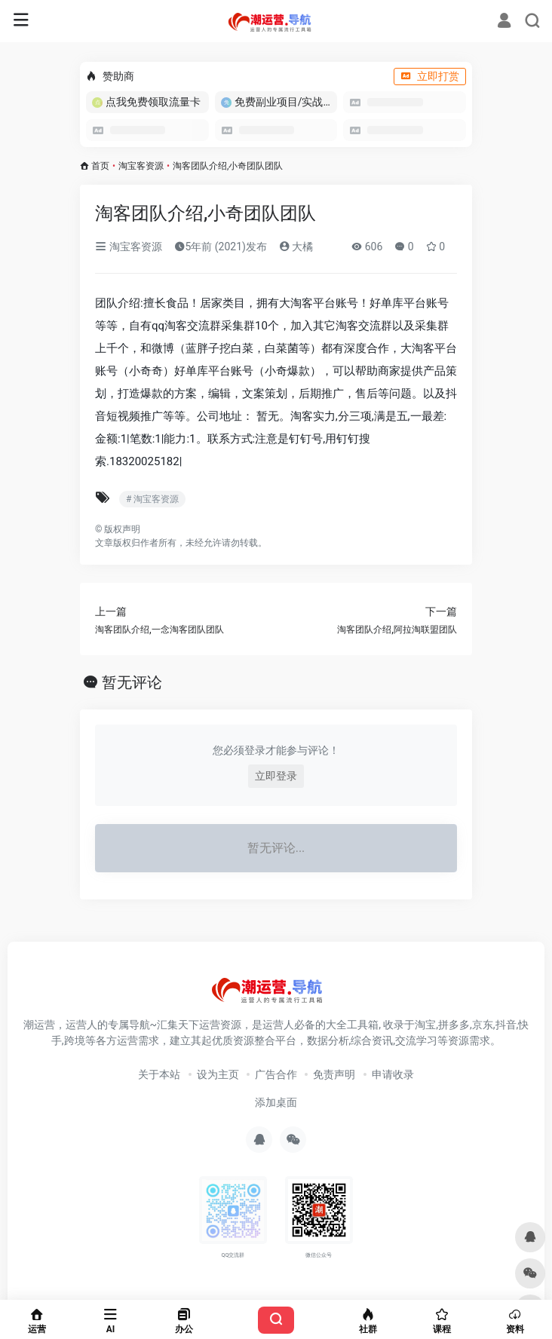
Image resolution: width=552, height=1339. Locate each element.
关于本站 (159, 1074)
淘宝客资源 (141, 166)
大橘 (296, 247)
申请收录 (393, 1074)
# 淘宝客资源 (152, 499)
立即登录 (276, 776)
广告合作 (276, 1074)
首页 (100, 166)
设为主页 (218, 1074)
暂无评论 (132, 682)
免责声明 (334, 1074)
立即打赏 (429, 76)
